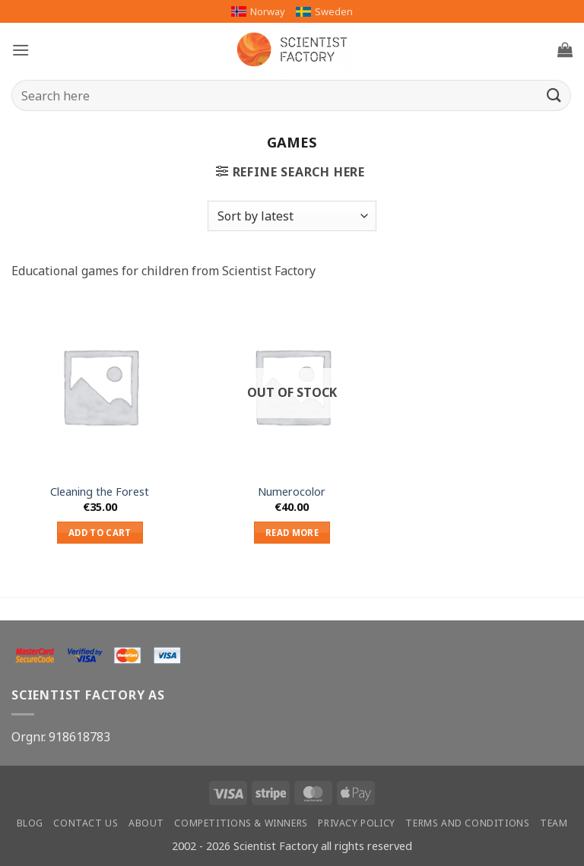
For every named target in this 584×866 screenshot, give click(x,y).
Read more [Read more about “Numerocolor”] (292, 532)
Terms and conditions (467, 823)
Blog (30, 823)
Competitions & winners (240, 823)
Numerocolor (291, 492)
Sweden (324, 11)
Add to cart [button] (100, 532)
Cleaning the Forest (99, 492)
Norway (258, 11)
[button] (20, 49)
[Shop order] (292, 216)
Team (553, 823)
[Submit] (554, 95)
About (146, 823)
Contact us (85, 823)
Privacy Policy (356, 823)
